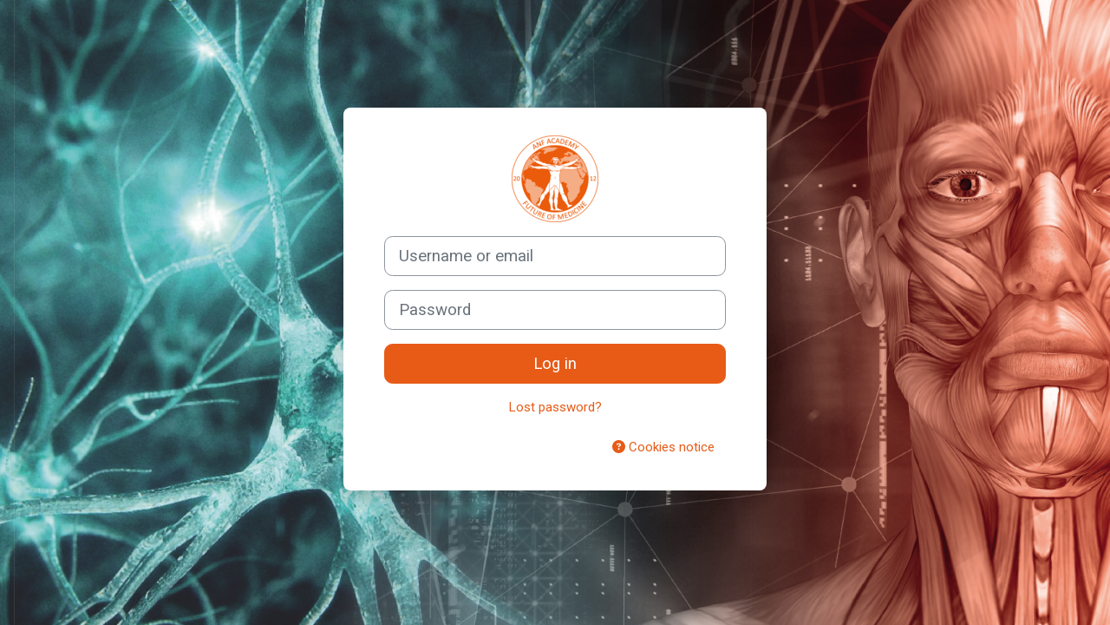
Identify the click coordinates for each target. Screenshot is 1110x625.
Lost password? (555, 407)
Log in (555, 363)
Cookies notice (663, 447)
